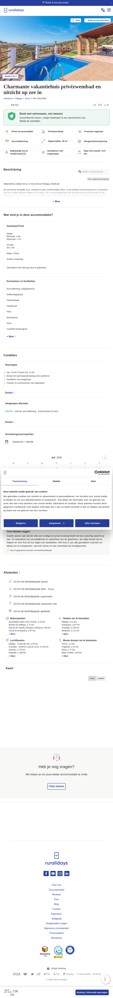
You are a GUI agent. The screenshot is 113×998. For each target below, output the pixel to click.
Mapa (92, 678)
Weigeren (21, 523)
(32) (9, 994)
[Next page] (104, 457)
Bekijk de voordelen (30, 121)
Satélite (101, 678)
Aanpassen (56, 523)
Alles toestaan (92, 523)
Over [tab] (93, 481)
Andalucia (8, 98)
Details (10, 392)
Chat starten (56, 786)
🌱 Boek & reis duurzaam (55, 2)
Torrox (27, 98)
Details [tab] (56, 481)
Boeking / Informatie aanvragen (92, 992)
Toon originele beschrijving (98, 179)
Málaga (18, 98)
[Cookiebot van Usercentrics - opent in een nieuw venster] (97, 473)
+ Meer (56, 192)
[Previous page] (8, 457)
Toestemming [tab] (20, 481)
